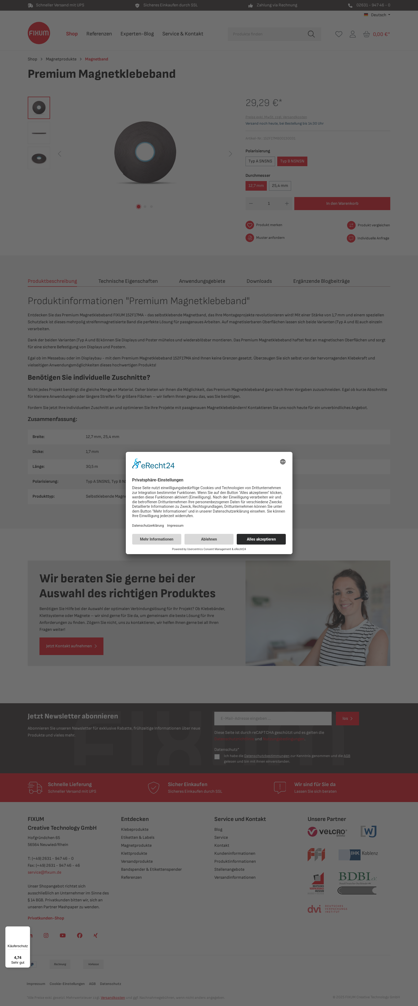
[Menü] (27, 929)
